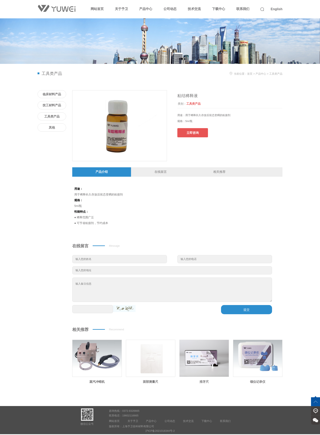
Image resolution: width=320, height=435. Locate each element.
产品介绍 (101, 172)
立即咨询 (193, 132)
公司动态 (170, 9)
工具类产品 (275, 73)
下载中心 (218, 9)
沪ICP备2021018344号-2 (160, 431)
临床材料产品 (52, 94)
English (276, 9)
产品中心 (145, 9)
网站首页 (97, 9)
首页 (249, 73)
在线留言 (160, 172)
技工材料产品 (52, 105)
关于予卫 (121, 9)
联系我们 (242, 9)
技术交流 (194, 9)
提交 (246, 310)
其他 (52, 127)
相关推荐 (219, 172)
